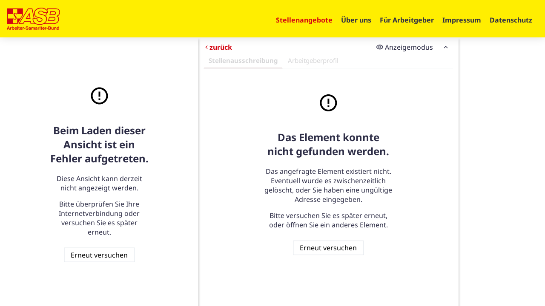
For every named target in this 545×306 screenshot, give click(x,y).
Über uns (356, 20)
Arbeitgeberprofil (313, 60)
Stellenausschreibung (243, 60)
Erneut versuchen (99, 254)
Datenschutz (511, 20)
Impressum (461, 20)
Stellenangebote (304, 20)
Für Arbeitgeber (407, 20)
